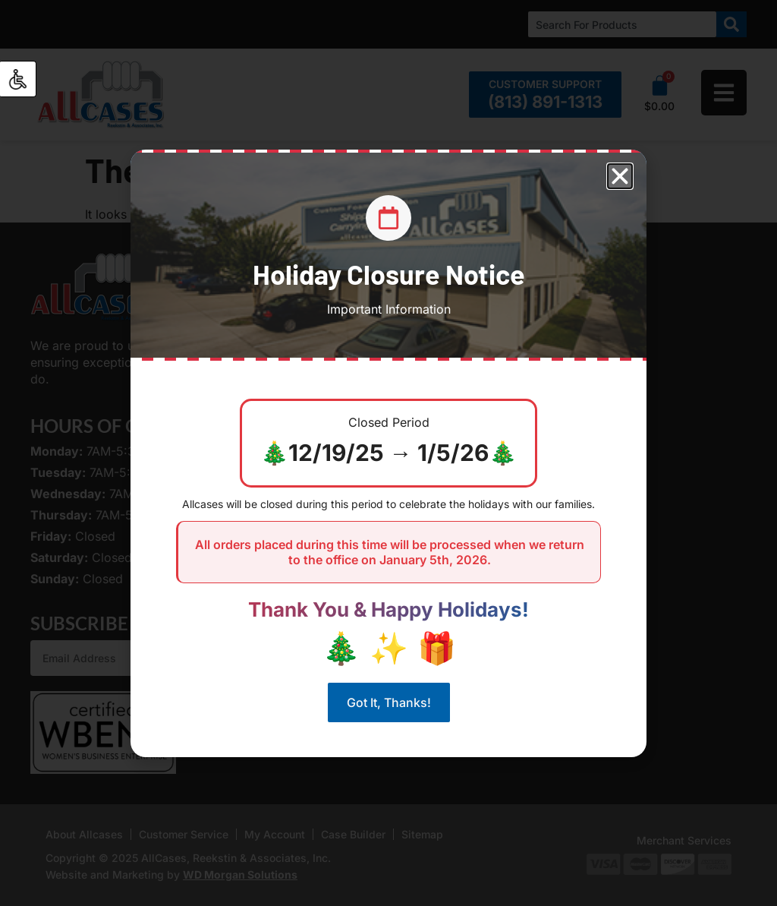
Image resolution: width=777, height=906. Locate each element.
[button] (620, 176)
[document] (388, 453)
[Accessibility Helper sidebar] (18, 79)
